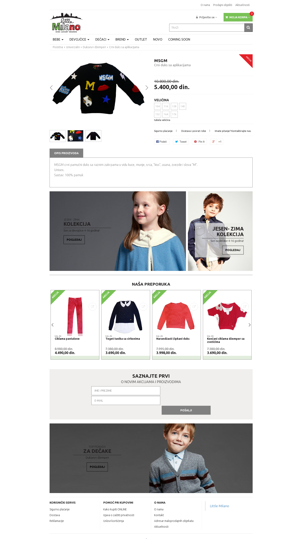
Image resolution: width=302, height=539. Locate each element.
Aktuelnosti (242, 5)
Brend (122, 39)
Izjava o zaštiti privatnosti (118, 494)
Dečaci (102, 39)
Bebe (58, 39)
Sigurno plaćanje (163, 131)
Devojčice (79, 39)
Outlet (141, 39)
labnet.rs (246, 534)
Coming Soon (179, 39)
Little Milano (219, 485)
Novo (157, 39)
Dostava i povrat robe (193, 131)
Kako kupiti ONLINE (115, 488)
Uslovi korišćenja (113, 500)
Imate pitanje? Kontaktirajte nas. (233, 131)
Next (146, 87)
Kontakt (159, 494)
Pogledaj (74, 239)
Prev (51, 87)
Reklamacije (57, 500)
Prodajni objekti (222, 5)
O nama (205, 5)
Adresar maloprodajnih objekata (174, 500)
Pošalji (203, 390)
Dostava (55, 494)
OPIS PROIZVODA (66, 153)
